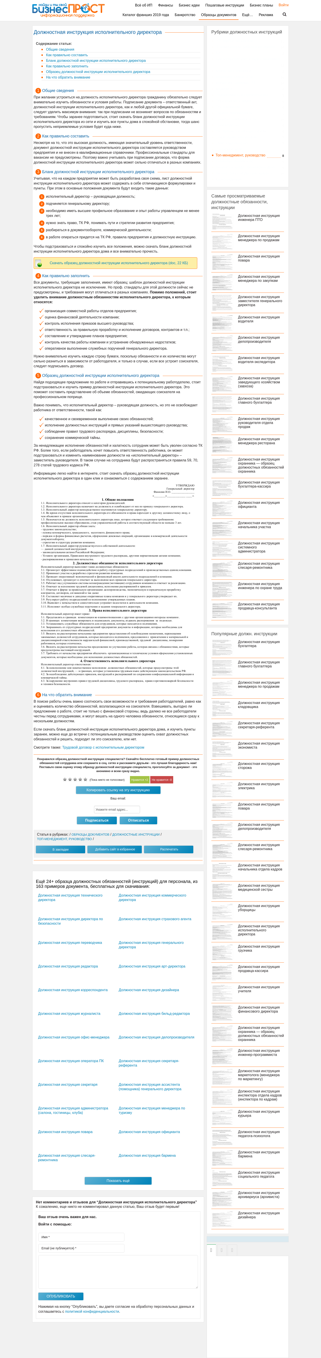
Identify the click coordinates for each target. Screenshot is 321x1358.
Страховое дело (229, 149)
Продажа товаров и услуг (236, 119)
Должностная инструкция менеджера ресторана (259, 441)
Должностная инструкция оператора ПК (71, 1061)
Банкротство (185, 15)
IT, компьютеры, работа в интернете (245, 47)
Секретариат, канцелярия (237, 137)
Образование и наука (233, 101)
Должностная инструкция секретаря (67, 1084)
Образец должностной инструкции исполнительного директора (97, 72)
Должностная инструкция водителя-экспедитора (259, 360)
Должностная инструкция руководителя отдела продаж (259, 423)
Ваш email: (118, 798)
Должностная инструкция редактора (68, 966)
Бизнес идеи (189, 5)
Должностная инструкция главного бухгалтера (259, 400)
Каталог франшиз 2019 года (146, 15)
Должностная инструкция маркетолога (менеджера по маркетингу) (259, 1075)
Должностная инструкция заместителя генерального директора (260, 301)
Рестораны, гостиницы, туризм (241, 131)
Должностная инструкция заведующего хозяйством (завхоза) (259, 382)
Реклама (266, 15)
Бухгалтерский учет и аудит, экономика (248, 59)
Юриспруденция (229, 179)
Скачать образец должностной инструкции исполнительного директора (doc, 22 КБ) (119, 263)
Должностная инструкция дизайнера (149, 990)
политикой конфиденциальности (92, 1311)
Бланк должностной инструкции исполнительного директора (95, 60)
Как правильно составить (66, 55)
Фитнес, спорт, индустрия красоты (244, 173)
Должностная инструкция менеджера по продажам (259, 238)
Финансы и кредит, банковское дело (245, 167)
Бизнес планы (261, 5)
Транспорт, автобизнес (234, 161)
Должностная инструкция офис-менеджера (73, 1037)
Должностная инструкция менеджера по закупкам (259, 278)
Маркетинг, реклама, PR (235, 83)
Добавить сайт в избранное (115, 849)
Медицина (224, 89)
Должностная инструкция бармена (147, 1155)
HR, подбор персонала (234, 41)
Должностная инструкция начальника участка (259, 525)
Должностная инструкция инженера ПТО (259, 218)
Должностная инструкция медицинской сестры (259, 887)
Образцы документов (218, 15)
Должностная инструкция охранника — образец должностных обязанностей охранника (261, 465)
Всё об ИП (143, 5)
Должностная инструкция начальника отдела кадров (260, 867)
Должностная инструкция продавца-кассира (259, 969)
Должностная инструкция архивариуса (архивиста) (259, 1195)
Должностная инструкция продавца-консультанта (259, 606)
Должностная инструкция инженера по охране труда (260, 586)
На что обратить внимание (67, 77)
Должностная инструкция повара (65, 1132)
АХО (219, 53)
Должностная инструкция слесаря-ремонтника (259, 565)
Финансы (165, 5)
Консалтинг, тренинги (233, 71)
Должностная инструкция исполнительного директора (259, 930)
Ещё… (247, 15)
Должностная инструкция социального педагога (259, 1174)
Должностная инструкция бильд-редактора (154, 1013)
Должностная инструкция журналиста (69, 1013)
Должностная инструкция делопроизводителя (156, 1037)
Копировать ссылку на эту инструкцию (118, 790)
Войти (281, 5)
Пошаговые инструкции (224, 5)
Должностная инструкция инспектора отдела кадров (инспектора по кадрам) (260, 1095)
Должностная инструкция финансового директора (259, 1009)
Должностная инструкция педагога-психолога (259, 1134)
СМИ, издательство (232, 143)
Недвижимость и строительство (242, 95)
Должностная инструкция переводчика (70, 943)
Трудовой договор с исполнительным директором (103, 747)
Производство (227, 125)
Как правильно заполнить (66, 66)
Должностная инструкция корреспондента (73, 990)
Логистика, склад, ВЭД (234, 77)
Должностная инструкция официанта (149, 1132)
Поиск (282, 14)
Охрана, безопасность (234, 113)
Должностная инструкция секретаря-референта (259, 725)
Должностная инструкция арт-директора (152, 966)
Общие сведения (59, 49)
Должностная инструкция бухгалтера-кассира (259, 484)
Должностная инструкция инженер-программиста (259, 1053)
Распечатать (169, 849)
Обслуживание (228, 107)
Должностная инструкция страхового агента (155, 919)
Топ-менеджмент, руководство (240, 155)
